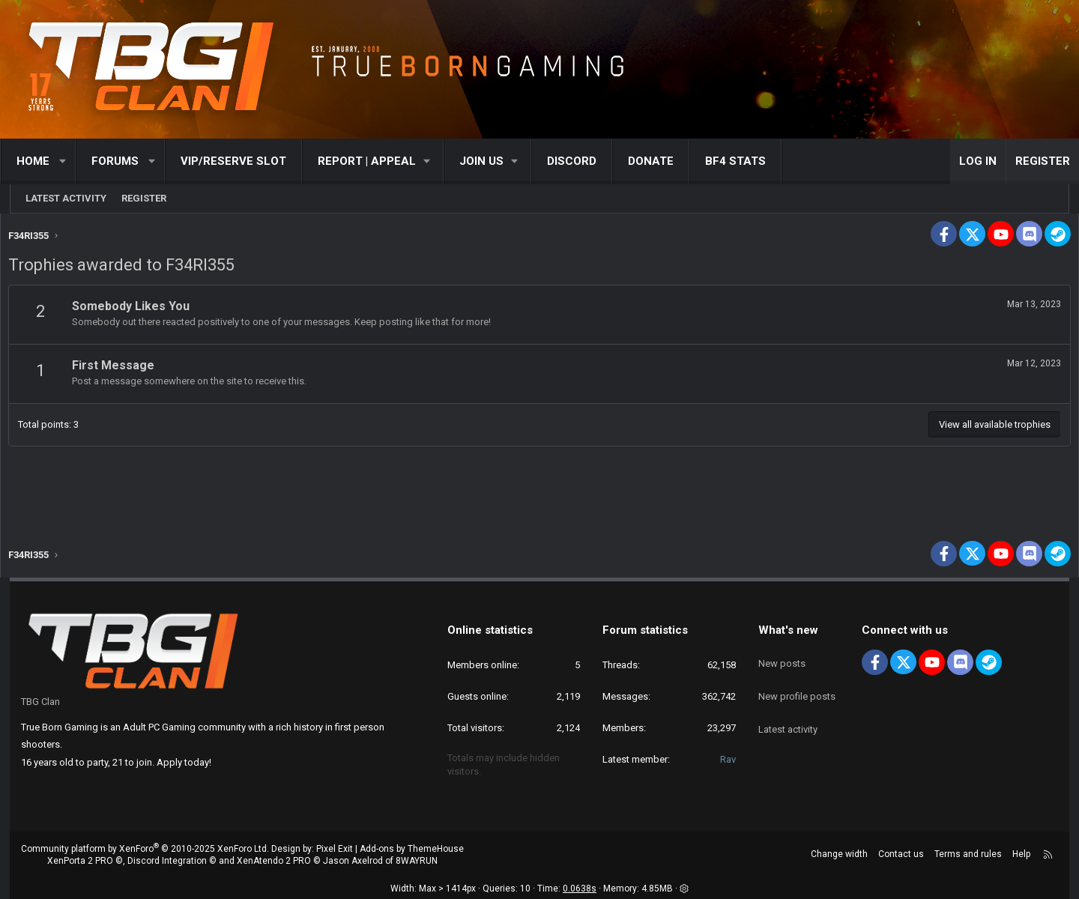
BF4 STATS (745, 161)
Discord (581, 161)
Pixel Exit (334, 849)
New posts (782, 656)
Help (1021, 854)
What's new (788, 630)
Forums (124, 161)
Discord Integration (167, 861)
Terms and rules (968, 854)
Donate (660, 161)
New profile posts (796, 682)
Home (42, 161)
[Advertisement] (539, 484)
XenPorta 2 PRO (80, 861)
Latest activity (65, 198)
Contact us (901, 854)
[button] (73, 161)
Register (143, 198)
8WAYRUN (417, 861)
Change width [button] (839, 854)
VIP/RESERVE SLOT (243, 161)
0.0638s (579, 888)
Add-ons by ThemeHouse (412, 849)
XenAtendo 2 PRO (274, 861)
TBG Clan (40, 701)
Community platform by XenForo (145, 849)
